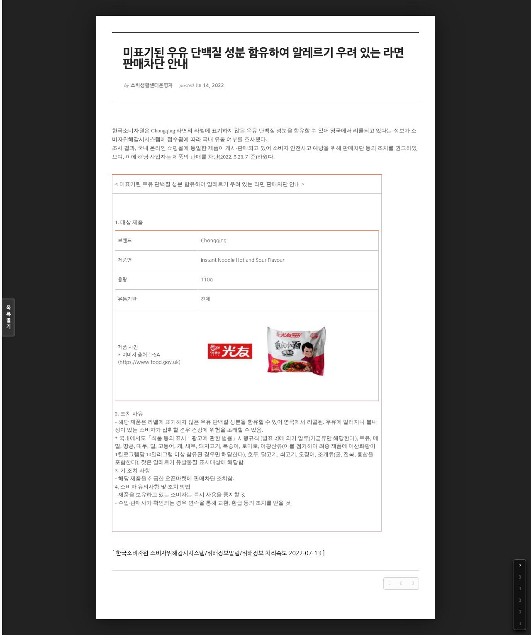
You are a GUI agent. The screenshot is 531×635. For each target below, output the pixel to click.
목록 (8, 317)
